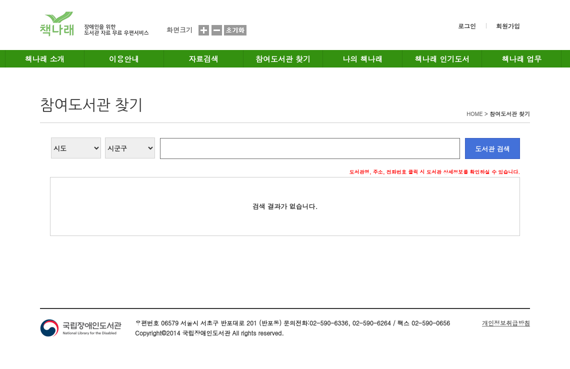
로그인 (467, 26)
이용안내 (124, 59)
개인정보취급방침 (506, 322)
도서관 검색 (492, 149)
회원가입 (508, 26)
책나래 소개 (45, 59)
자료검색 (203, 59)
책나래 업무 (522, 59)
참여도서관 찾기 (283, 59)
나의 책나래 (362, 59)
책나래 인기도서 (442, 59)
